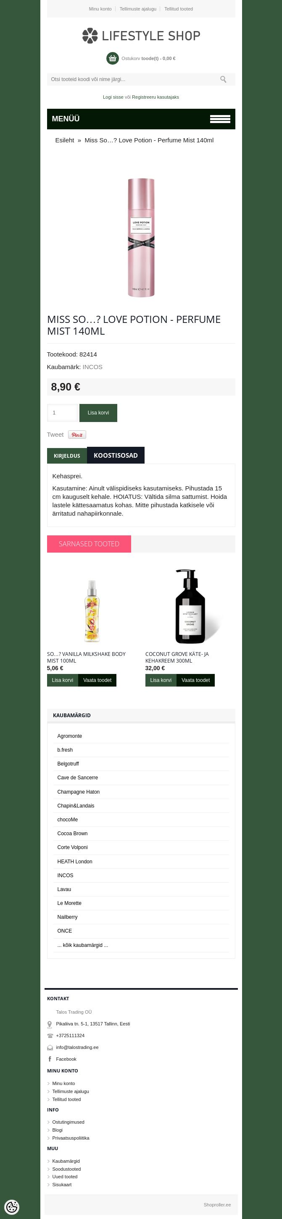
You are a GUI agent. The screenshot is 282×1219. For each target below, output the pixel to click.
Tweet (55, 434)
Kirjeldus (67, 455)
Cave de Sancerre (78, 778)
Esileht (64, 140)
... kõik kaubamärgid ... (83, 945)
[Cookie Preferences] (11, 1207)
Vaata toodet (97, 680)
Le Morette (70, 903)
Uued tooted (65, 1176)
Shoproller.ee (217, 1204)
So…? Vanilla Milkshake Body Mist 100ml (86, 657)
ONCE (65, 931)
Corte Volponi (73, 847)
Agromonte (70, 736)
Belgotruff (68, 764)
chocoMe (68, 820)
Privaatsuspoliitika (71, 1137)
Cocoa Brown (73, 833)
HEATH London (75, 862)
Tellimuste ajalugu (138, 8)
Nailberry (68, 917)
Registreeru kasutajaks (155, 97)
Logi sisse (113, 97)
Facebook (66, 1059)
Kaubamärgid (66, 1161)
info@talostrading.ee (77, 1047)
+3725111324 (70, 1035)
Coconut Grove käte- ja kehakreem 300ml (177, 657)
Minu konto (100, 8)
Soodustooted (67, 1169)
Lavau (64, 889)
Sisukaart (62, 1184)
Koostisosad (116, 455)
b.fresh (65, 750)
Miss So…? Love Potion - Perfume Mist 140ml (149, 140)
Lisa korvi (98, 413)
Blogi (58, 1129)
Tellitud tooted (178, 8)
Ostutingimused (68, 1122)
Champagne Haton (79, 792)
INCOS (93, 366)
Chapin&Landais (76, 806)
